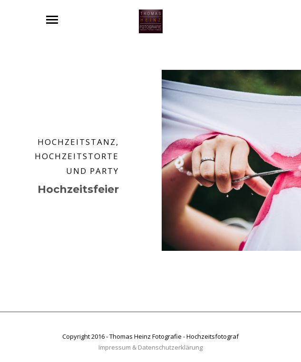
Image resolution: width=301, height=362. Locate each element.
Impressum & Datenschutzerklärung (150, 347)
